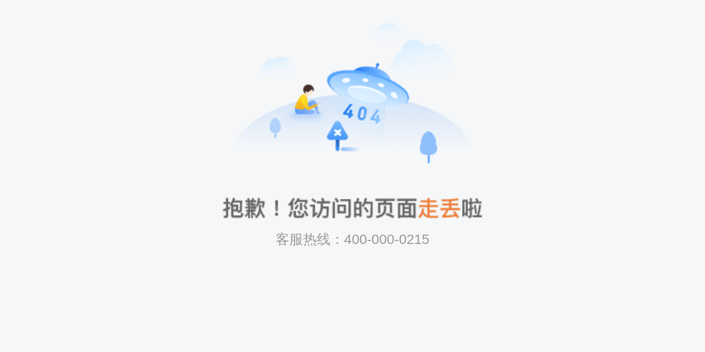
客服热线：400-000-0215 (352, 239)
